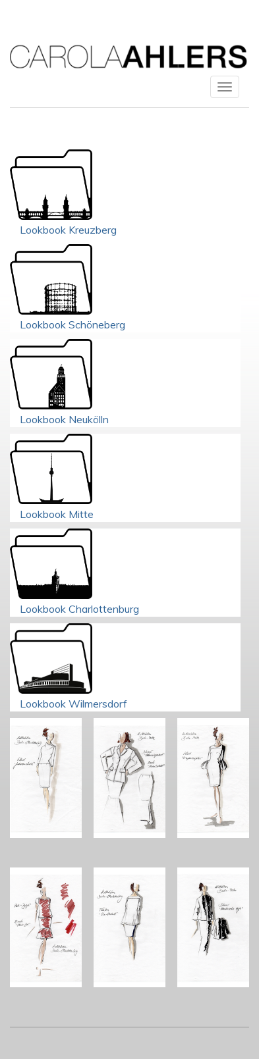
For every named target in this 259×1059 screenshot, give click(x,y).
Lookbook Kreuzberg (68, 229)
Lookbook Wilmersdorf (73, 703)
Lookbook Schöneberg (72, 324)
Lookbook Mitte (57, 514)
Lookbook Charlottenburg (79, 608)
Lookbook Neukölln (64, 419)
